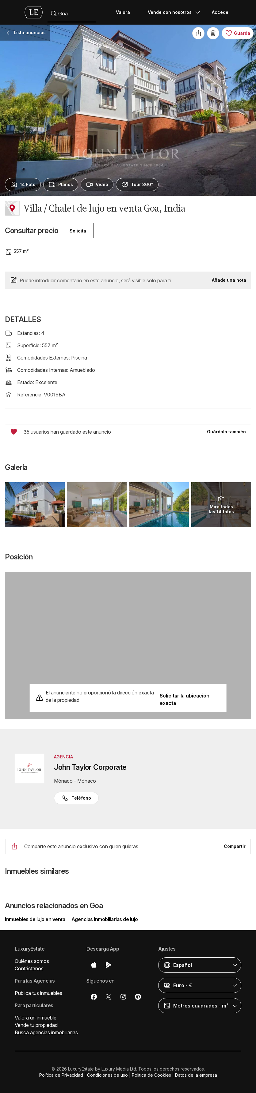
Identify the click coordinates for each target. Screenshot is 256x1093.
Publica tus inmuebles (38, 993)
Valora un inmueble (35, 1018)
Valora (123, 12)
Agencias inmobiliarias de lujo (104, 919)
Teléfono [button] (76, 798)
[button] (199, 965)
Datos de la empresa (196, 1075)
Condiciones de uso (107, 1075)
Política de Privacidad (61, 1075)
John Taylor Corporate (90, 767)
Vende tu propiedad (36, 1025)
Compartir (235, 846)
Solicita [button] (78, 230)
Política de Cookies (151, 1075)
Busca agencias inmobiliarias (46, 1032)
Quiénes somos (32, 961)
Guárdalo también (226, 431)
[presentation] (23, 184)
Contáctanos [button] (29, 968)
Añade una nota (229, 280)
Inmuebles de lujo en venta (35, 919)
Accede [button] (220, 12)
